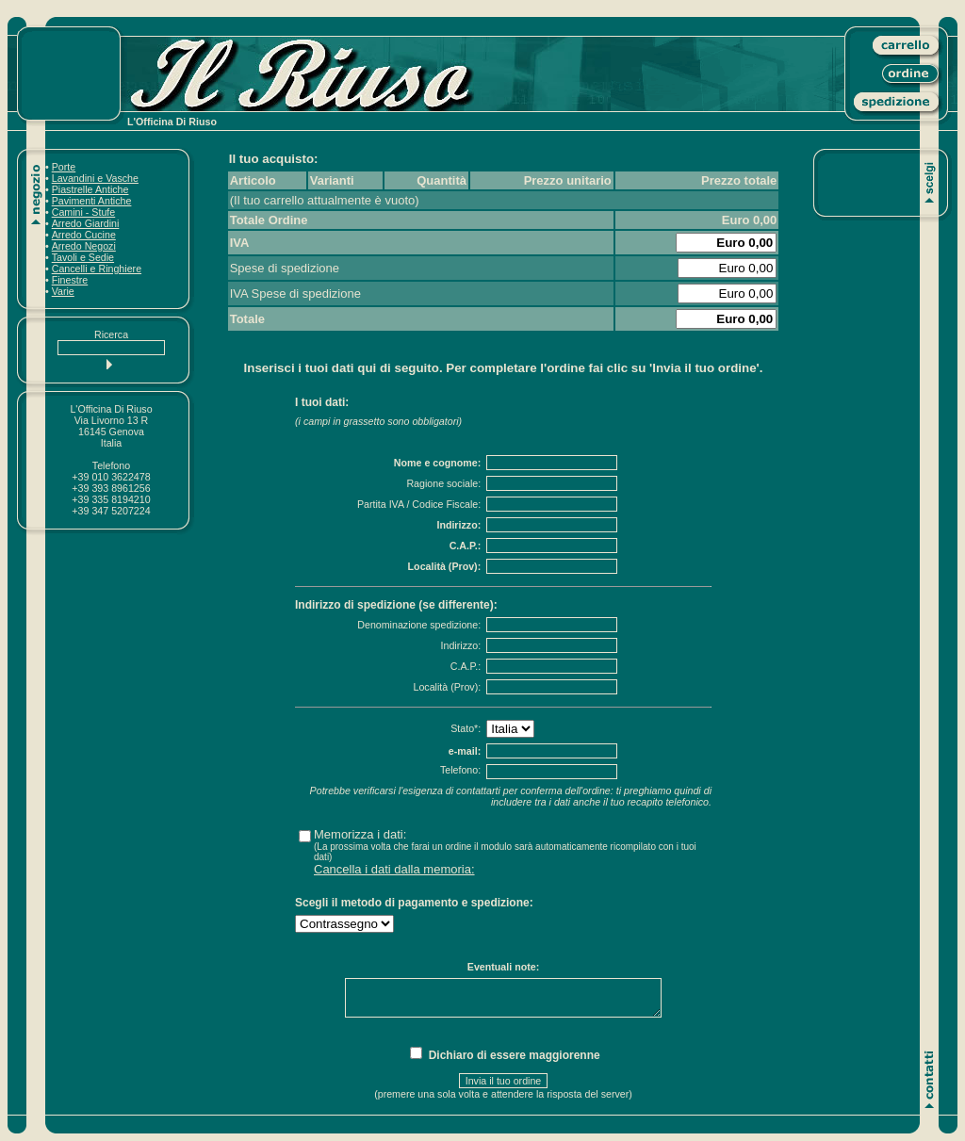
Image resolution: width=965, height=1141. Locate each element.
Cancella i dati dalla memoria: (394, 869)
